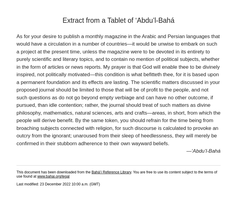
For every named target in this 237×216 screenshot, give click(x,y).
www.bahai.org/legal (53, 176)
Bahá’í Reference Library (111, 172)
